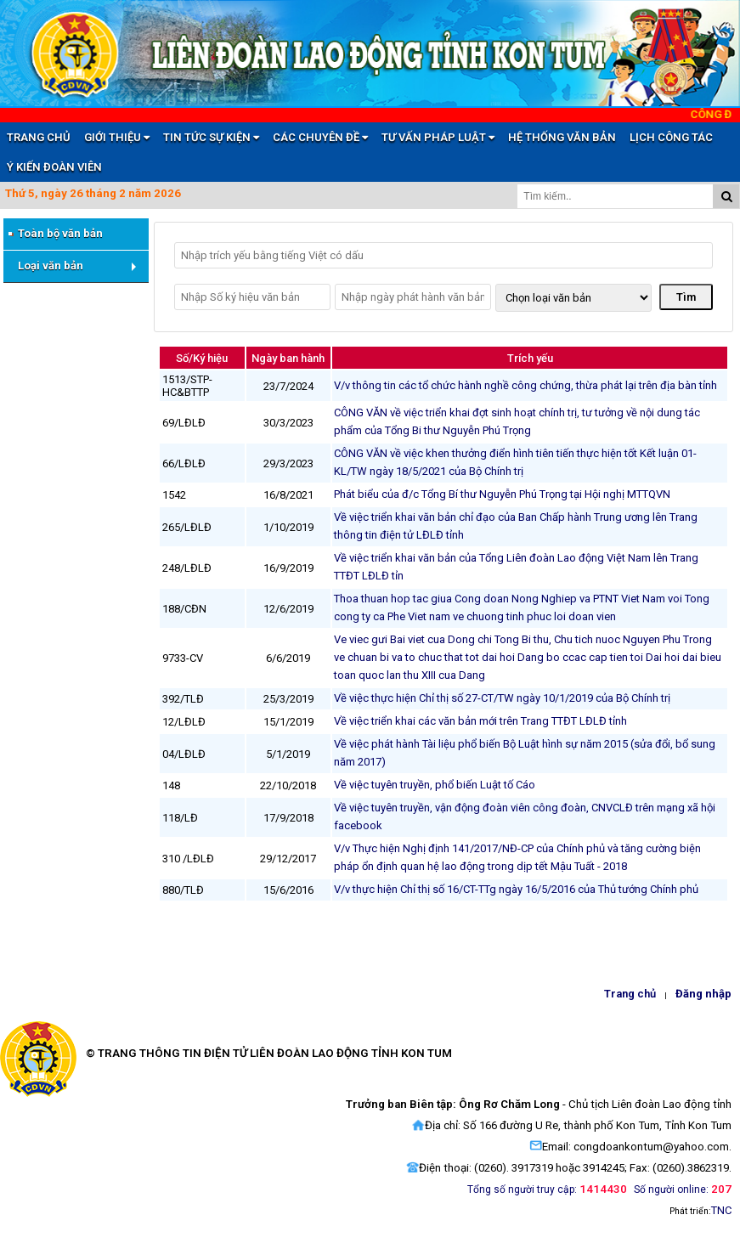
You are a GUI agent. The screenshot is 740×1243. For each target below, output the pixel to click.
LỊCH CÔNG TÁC (671, 137)
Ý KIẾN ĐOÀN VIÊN (54, 167)
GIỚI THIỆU (117, 137)
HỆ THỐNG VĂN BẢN (562, 137)
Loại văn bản (50, 265)
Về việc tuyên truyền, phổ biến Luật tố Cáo (434, 784)
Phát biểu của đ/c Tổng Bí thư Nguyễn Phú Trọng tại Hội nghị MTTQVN (502, 494)
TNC (721, 1210)
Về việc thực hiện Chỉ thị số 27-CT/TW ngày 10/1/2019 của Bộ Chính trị (502, 698)
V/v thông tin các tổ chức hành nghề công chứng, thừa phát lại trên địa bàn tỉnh (525, 385)
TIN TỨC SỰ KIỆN (211, 137)
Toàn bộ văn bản (54, 234)
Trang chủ (630, 993)
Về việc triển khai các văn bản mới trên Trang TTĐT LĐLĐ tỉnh (480, 721)
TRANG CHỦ (39, 137)
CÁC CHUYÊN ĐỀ (320, 137)
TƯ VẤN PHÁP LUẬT (437, 137)
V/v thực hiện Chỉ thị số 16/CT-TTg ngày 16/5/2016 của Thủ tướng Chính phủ (516, 889)
